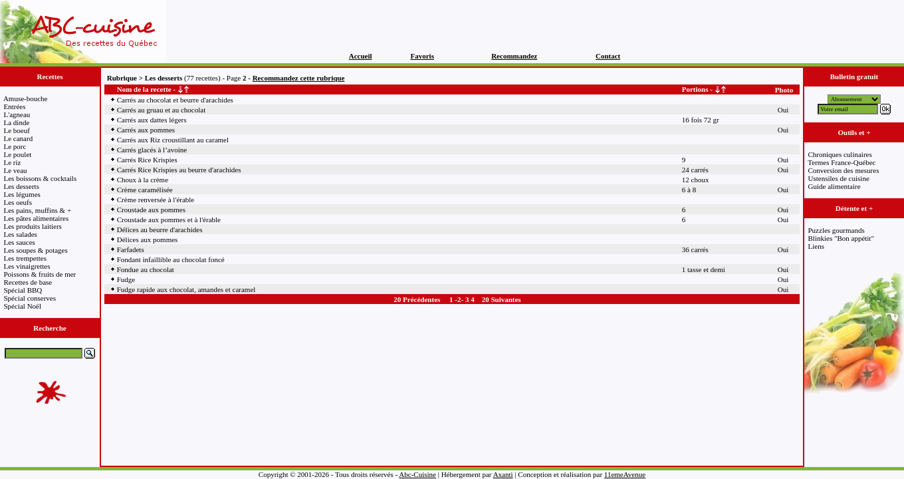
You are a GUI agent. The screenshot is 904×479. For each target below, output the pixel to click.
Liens (816, 246)
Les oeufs (18, 202)
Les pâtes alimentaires (36, 218)
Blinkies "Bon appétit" (841, 238)
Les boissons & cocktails (40, 178)
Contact (608, 56)
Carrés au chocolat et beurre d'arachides (175, 100)
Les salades (20, 234)
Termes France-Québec (841, 162)
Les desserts (21, 186)
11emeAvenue (624, 474)
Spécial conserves (30, 298)
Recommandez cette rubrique (299, 78)
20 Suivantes (501, 299)
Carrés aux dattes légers (152, 120)
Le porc (15, 146)
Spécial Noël (23, 306)
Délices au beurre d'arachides (160, 230)
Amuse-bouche (25, 98)
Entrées (15, 106)
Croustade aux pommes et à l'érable (169, 220)
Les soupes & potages (36, 250)
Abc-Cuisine (417, 474)
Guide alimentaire (834, 186)
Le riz (12, 162)
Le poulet (18, 154)
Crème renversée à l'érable (156, 200)
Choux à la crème (142, 180)
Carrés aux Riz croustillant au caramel (173, 140)
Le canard (18, 138)
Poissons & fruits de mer (40, 274)
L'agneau (17, 114)
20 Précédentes (417, 299)
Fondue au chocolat (145, 269)
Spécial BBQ (23, 290)
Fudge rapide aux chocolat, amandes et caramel (186, 289)
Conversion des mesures (843, 170)
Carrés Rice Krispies (147, 160)
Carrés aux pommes (146, 130)
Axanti (503, 474)
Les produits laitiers (33, 226)
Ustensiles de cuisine (838, 178)
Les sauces (19, 242)
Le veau (15, 170)
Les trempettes (25, 258)
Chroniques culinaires (840, 154)
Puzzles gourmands (836, 230)
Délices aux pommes (147, 239)
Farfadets (130, 249)
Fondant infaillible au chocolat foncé (171, 259)
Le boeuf (17, 130)
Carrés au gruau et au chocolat (161, 110)
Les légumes (22, 194)
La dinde (17, 122)
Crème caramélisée (145, 190)
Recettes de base (28, 282)
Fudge (126, 279)
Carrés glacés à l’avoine (152, 150)
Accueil (360, 56)
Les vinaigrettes (27, 266)
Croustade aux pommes (151, 210)
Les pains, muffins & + (38, 210)
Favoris (422, 56)
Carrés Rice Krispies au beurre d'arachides (179, 170)
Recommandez (514, 56)
